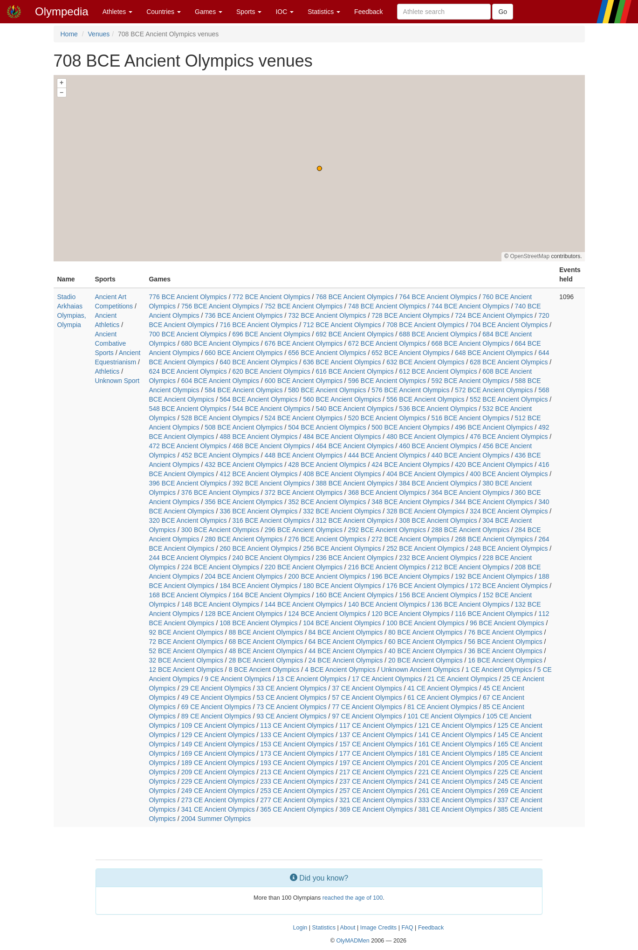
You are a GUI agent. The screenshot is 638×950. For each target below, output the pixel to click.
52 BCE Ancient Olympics (186, 651)
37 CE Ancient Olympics (367, 688)
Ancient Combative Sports (110, 343)
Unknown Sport (117, 380)
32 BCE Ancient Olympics (186, 660)
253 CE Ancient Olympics (297, 790)
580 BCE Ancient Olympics (327, 390)
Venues (99, 34)
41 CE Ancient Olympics (442, 688)
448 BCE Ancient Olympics (304, 455)
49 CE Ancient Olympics (216, 697)
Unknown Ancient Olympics (420, 669)
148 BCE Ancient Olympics (220, 604)
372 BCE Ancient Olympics (304, 492)
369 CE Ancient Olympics (376, 809)
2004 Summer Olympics (216, 818)
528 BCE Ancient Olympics (220, 418)
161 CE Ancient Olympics (455, 744)
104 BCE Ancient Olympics (342, 623)
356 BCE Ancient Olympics (243, 502)
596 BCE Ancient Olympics (387, 380)
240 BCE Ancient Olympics (271, 557)
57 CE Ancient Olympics (367, 697)
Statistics (324, 11)
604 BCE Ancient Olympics (220, 380)
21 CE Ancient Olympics (462, 679)
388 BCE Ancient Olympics (354, 483)
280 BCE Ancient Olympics (243, 539)
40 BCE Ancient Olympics (425, 651)
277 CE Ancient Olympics (297, 800)
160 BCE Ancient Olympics (354, 595)
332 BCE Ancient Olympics (342, 511)
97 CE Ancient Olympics (367, 716)
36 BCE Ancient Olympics (505, 651)
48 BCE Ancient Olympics (266, 651)
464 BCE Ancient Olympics (354, 446)
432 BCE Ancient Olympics (243, 464)
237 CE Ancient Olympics (376, 781)
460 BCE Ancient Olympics (438, 446)
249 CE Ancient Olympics (218, 790)
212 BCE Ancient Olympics (470, 567)
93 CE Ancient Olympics (292, 716)
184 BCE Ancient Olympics (258, 585)
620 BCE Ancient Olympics (271, 371)
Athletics (107, 371)
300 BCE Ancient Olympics (220, 529)
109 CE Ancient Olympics (218, 725)
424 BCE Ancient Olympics (410, 464)
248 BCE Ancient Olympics (509, 548)
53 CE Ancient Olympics (292, 697)
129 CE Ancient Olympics (218, 734)
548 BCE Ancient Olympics (187, 408)
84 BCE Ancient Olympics (346, 632)
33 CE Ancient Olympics (292, 688)
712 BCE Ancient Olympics (342, 324)
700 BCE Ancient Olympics (187, 334)
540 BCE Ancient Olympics (354, 408)
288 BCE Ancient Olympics (470, 529)
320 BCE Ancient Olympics (187, 520)
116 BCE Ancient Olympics (494, 613)
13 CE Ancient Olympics (311, 679)
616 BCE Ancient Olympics (354, 371)
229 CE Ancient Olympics (218, 781)
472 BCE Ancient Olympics (187, 446)
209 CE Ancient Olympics (218, 772)
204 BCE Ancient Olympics (243, 576)
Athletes (117, 11)
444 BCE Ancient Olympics (387, 455)
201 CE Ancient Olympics (455, 762)
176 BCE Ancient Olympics (425, 585)
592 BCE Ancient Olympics (470, 380)
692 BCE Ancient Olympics (354, 334)
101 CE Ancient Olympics (444, 716)
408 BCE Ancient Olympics (342, 474)
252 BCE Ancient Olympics (425, 548)
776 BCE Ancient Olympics (187, 297)
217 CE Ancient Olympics (376, 772)
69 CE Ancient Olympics (216, 707)
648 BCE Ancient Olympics (494, 352)
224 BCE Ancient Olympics (220, 567)
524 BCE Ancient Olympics (304, 418)
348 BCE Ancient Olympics (410, 502)
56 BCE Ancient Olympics (505, 641)
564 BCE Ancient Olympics (258, 399)
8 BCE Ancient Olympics (264, 669)
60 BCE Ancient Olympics (425, 641)
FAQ (407, 927)
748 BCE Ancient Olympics (387, 306)
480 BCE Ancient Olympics (425, 436)
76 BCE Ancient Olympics (505, 632)
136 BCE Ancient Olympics (470, 604)
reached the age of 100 (352, 898)
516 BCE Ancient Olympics (470, 418)
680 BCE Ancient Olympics (220, 343)
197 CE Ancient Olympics (376, 762)
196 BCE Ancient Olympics (410, 576)
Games (208, 11)
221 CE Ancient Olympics (455, 772)
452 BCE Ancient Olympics (220, 455)
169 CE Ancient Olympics (218, 753)
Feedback (368, 11)
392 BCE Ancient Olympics (271, 483)
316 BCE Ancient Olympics (271, 520)
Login (300, 927)
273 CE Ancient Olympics (218, 800)
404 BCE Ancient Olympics (425, 474)
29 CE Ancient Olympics (216, 688)
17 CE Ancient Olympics (387, 679)
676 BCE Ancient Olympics (304, 343)
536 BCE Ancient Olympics (438, 408)
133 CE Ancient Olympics (297, 734)
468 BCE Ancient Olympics (271, 446)
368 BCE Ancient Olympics (387, 492)
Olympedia (62, 11)
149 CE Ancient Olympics (218, 744)
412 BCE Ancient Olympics (258, 474)
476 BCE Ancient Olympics (509, 436)
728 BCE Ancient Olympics (410, 315)
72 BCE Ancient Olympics (186, 641)
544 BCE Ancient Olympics (271, 408)
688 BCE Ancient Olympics (438, 334)
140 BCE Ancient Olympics (387, 604)
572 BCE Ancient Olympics (494, 390)
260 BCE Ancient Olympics (258, 548)
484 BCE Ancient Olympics (342, 436)
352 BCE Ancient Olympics (327, 502)
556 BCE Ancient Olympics (425, 399)
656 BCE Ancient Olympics (327, 352)
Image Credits (378, 927)
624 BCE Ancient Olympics (187, 371)
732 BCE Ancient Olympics (327, 315)
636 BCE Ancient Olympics (342, 362)
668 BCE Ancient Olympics (470, 343)
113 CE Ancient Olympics (297, 725)
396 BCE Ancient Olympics (187, 483)
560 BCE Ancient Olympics (342, 399)
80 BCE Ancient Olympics (425, 632)
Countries (163, 11)
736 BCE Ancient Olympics (243, 315)
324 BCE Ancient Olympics (509, 511)
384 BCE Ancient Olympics (438, 483)
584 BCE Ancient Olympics (243, 390)
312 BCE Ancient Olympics (354, 520)
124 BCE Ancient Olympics (327, 613)
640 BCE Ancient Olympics (258, 362)
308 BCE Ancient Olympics (438, 520)
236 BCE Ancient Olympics (354, 557)
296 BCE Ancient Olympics (304, 529)
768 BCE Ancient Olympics (354, 297)
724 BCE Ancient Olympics (494, 315)
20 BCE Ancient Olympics (425, 660)
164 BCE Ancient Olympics (271, 595)
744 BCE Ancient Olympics (470, 306)
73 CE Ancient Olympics (292, 707)
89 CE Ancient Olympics (216, 716)
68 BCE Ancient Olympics (266, 641)
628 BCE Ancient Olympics (509, 362)
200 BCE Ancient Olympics (327, 576)
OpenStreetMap (529, 256)
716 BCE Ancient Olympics (258, 324)
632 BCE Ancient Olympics (425, 362)
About (348, 927)
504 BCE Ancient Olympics (327, 427)
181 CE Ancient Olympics (455, 753)
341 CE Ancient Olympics (218, 809)
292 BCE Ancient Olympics (387, 529)
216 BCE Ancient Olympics (387, 567)
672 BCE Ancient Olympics (387, 343)
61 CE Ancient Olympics (442, 697)
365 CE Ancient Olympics (297, 809)
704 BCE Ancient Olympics (509, 324)
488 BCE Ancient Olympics (258, 436)
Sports (248, 11)
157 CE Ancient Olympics (376, 744)
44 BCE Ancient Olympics (346, 651)
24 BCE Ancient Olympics (346, 660)
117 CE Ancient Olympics (376, 725)
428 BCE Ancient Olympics (327, 464)
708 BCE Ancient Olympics (425, 324)
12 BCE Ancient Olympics (186, 669)
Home (69, 34)
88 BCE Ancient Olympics (266, 632)
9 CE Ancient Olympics (238, 679)
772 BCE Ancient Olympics (271, 297)
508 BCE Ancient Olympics (243, 427)
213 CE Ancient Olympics (297, 772)
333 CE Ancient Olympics (455, 800)
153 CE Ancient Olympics (297, 744)
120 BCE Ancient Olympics (410, 613)
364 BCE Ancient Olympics (470, 492)
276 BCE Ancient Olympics (327, 539)
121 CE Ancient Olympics (455, 725)
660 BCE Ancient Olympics (243, 352)
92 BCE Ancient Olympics (186, 632)
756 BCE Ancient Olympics (220, 306)
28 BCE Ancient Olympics (266, 660)
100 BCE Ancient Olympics (425, 623)
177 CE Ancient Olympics (376, 753)
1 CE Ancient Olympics (499, 669)
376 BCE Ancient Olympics (220, 492)
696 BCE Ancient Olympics (271, 334)
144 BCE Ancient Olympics (304, 604)
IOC (284, 11)
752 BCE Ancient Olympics (304, 306)
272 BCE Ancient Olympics (410, 539)
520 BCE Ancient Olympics (387, 418)
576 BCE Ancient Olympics (410, 390)
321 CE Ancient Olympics (376, 800)
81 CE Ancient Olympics (442, 707)
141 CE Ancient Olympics (455, 734)
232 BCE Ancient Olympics (438, 557)
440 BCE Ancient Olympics (470, 455)
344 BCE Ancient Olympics (494, 502)
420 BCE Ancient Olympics (494, 464)
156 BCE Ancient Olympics (438, 595)
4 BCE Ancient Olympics (340, 669)
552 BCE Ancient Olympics (509, 399)
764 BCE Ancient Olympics (438, 297)
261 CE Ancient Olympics (455, 790)
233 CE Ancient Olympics (297, 781)
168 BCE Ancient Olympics (187, 595)
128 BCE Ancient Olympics (243, 613)
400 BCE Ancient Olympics (509, 474)
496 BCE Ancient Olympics (494, 427)
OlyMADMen (352, 940)
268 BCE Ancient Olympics (494, 539)
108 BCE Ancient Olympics (258, 623)
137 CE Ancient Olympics (376, 734)
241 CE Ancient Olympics (455, 781)
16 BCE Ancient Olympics (505, 660)
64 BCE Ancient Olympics (346, 641)
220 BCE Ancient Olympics (304, 567)
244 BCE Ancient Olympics (187, 557)
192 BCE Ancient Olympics (494, 576)
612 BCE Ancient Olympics (438, 371)
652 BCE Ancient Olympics (410, 352)
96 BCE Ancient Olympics (507, 623)
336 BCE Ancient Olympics (258, 511)
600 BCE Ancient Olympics (304, 380)
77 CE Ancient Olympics (367, 707)
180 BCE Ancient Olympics (342, 585)
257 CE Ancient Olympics (376, 790)
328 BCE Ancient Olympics (425, 511)
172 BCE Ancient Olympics (509, 585)
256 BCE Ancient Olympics (342, 548)
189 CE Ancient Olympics (218, 762)
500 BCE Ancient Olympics (410, 427)
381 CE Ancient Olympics (455, 809)
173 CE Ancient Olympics (297, 753)
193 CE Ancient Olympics (297, 762)
